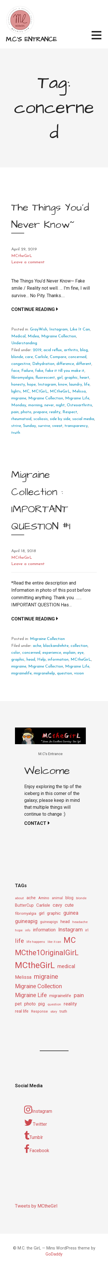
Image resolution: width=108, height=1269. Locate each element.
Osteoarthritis (79, 405)
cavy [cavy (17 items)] (57, 905)
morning (35, 405)
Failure (27, 371)
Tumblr (33, 1135)
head (30, 659)
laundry (75, 384)
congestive (20, 364)
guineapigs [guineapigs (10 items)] (49, 922)
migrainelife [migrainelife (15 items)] (60, 995)
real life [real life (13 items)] (22, 1011)
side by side (60, 419)
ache (37, 646)
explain (69, 653)
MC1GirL (40, 391)
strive (16, 426)
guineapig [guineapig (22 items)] (26, 921)
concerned (77, 357)
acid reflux (52, 350)
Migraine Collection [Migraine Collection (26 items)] (38, 986)
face (15, 371)
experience (51, 653)
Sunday (29, 426)
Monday (18, 405)
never (49, 405)
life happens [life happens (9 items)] (35, 942)
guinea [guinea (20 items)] (70, 913)
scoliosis (40, 419)
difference (65, 364)
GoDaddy (54, 1254)
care (29, 357)
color (15, 653)
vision (79, 673)
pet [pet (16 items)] (18, 1004)
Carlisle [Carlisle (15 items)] (43, 905)
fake (39, 371)
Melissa (79, 391)
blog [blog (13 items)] (69, 897)
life (87, 384)
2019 (37, 350)
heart (84, 378)
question (64, 673)
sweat (57, 426)
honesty (18, 384)
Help (41, 659)
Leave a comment (28, 262)
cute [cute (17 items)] (69, 905)
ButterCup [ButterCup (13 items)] (24, 905)
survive (44, 426)
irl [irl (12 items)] (86, 930)
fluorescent (45, 378)
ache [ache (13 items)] (31, 897)
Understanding (24, 343)
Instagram (58, 329)
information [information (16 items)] (44, 930)
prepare (40, 412)
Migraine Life (77, 398)
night (60, 405)
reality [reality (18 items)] (70, 1004)
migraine (18, 398)
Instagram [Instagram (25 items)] (70, 929)
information (58, 659)
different (83, 364)
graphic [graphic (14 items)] (54, 913)
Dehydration (43, 364)
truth (15, 433)
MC (26, 391)
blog (84, 350)
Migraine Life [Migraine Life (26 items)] (31, 995)
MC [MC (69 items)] (70, 940)
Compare (58, 357)
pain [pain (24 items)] (79, 995)
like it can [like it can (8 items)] (54, 942)
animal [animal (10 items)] (57, 898)
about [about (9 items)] (19, 898)
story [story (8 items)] (53, 1011)
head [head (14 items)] (65, 921)
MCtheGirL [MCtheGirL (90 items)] (35, 965)
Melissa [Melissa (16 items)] (23, 977)
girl (59, 378)
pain (15, 412)
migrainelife (21, 673)
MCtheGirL (21, 256)
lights (16, 391)
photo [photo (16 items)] (30, 1004)
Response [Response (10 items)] (39, 1011)
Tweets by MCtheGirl (36, 1206)
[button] (100, 38)
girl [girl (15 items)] (41, 913)
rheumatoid (21, 419)
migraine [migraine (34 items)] (46, 976)
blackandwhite (56, 646)
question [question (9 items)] (54, 1004)
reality (54, 412)
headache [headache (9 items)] (80, 922)
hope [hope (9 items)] (18, 930)
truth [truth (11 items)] (63, 1011)
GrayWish (38, 329)
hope (31, 384)
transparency (76, 426)
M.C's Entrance (31, 39)
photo (26, 412)
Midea (33, 336)
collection (79, 646)
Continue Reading (33, 309)
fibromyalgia (22, 378)
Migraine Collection (58, 336)
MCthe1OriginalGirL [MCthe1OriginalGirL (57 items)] (47, 952)
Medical (18, 336)
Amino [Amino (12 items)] (43, 897)
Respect (69, 412)
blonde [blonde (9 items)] (81, 898)
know (62, 384)
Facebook (36, 1149)
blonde (17, 357)
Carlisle (41, 357)
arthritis (71, 350)
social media (83, 419)
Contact (35, 823)
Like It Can (80, 329)
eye (80, 653)
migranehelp (44, 673)
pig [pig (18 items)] (41, 1004)
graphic (71, 378)
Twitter (35, 1122)
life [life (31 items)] (19, 940)
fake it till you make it (64, 371)
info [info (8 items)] (27, 930)
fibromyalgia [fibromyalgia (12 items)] (25, 913)
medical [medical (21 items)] (66, 966)
